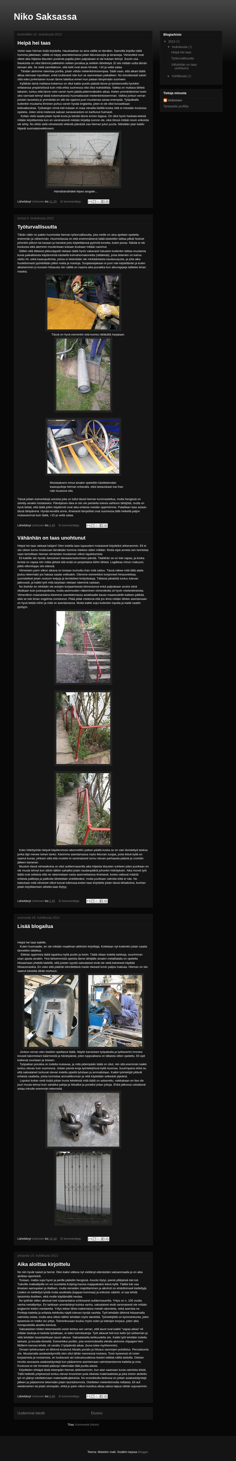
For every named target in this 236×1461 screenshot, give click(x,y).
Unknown (175, 100)
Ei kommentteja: (71, 201)
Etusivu (97, 1413)
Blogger (143, 1452)
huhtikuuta (179, 76)
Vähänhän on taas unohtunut (52, 538)
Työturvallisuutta (37, 227)
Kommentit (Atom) (87, 1424)
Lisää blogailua (35, 926)
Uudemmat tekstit (31, 1413)
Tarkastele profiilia (176, 106)
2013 (172, 41)
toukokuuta (180, 47)
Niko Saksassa (45, 17)
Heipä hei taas (34, 43)
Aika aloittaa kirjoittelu (44, 1264)
